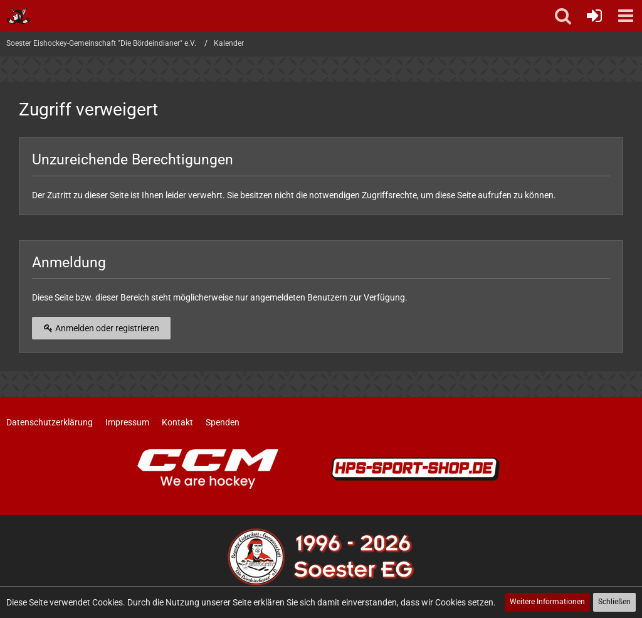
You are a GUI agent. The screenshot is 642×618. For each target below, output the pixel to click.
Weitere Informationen (547, 601)
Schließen (614, 601)
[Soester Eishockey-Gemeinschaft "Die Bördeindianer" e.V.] (18, 15)
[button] (625, 15)
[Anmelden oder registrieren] (594, 15)
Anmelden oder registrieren (101, 328)
